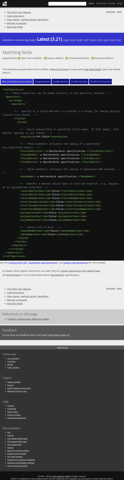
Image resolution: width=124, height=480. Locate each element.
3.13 (112, 40)
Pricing (106, 3)
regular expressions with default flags (80, 267)
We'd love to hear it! (58, 331)
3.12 (119, 40)
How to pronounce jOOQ (17, 462)
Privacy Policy (12, 408)
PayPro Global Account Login (19, 384)
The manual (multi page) (17, 437)
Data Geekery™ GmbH (61, 472)
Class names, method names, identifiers (27, 19)
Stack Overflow (13, 363)
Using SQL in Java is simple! (18, 446)
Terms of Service (14, 411)
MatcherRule (13, 271)
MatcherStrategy (59, 69)
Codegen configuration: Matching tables (28, 315)
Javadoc (10, 443)
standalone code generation (43, 258)
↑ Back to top (62, 343)
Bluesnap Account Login (17, 387)
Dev (27, 40)
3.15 (99, 40)
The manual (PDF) (14, 440)
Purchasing (11, 405)
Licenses (10, 402)
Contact (10, 381)
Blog (119, 3)
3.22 (32, 40)
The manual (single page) (17, 434)
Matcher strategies (17, 23)
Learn (91, 3)
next (119, 11)
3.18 (79, 40)
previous (110, 11)
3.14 (106, 40)
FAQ (9, 428)
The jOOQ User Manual (19, 12)
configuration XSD (17, 258)
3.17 (86, 40)
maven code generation (75, 258)
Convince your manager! (16, 449)
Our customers (13, 354)
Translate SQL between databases (21, 456)
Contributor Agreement (16, 414)
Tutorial (10, 431)
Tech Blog (11, 357)
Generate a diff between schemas (20, 459)
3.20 (66, 40)
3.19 (73, 40)
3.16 (92, 40)
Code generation (15, 15)
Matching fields (15, 26)
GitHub (10, 360)
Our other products (15, 453)
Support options (13, 378)
